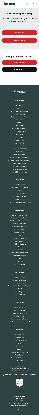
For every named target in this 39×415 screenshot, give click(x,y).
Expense (19, 123)
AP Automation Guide (19, 227)
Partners (20, 289)
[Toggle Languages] (26, 3)
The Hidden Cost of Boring (19, 221)
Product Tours (19, 232)
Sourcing (19, 126)
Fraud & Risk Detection (19, 111)
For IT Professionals (19, 163)
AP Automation (19, 105)
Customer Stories (19, 280)
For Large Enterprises (19, 169)
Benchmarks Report (19, 215)
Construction (19, 193)
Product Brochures (19, 235)
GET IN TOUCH (19, 40)
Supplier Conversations (19, 117)
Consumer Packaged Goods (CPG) (19, 202)
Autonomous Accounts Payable (19, 286)
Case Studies (19, 241)
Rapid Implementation (19, 319)
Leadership (19, 346)
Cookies (19, 401)
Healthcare (19, 199)
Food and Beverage (19, 196)
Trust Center (19, 355)
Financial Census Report (19, 218)
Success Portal (19, 261)
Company (19, 330)
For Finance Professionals (19, 157)
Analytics (19, 134)
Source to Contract (19, 149)
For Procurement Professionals (19, 160)
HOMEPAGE (19, 33)
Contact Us (19, 69)
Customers (19, 302)
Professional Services (19, 313)
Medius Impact (19, 277)
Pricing (19, 292)
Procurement (19, 120)
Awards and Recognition (19, 352)
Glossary (19, 250)
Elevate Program (19, 140)
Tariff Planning (19, 295)
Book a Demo (19, 62)
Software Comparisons (19, 253)
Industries (19, 180)
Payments (19, 108)
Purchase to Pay (19, 146)
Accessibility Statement (19, 358)
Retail (20, 191)
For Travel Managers (19, 166)
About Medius (19, 338)
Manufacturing (19, 185)
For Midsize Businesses (20, 172)
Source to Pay (19, 143)
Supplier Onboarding (19, 129)
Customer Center (19, 307)
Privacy (19, 398)
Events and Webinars (19, 238)
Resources (19, 210)
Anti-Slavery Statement (19, 403)
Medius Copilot (19, 114)
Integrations (19, 137)
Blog (19, 247)
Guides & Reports (19, 244)
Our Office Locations (19, 340)
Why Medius (19, 272)
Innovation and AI (19, 283)
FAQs (19, 258)
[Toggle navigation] (33, 3)
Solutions (19, 100)
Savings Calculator (19, 224)
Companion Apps (19, 256)
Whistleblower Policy (19, 405)
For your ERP (19, 152)
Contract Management (19, 131)
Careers (19, 349)
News (19, 343)
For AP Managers (19, 155)
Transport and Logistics (19, 188)
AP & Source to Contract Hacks (19, 322)
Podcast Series (19, 230)
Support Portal (19, 264)
